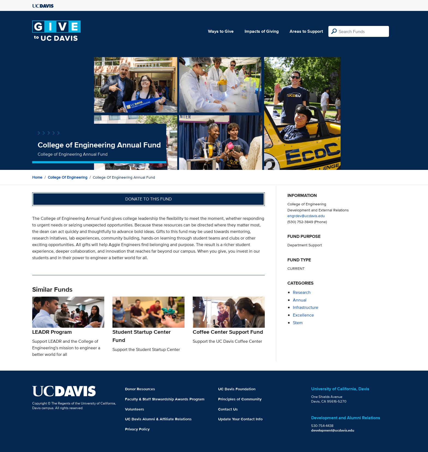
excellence (303, 315)
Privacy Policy (137, 429)
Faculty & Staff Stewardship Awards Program (164, 399)
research (302, 292)
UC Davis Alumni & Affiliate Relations (158, 419)
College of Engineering (67, 177)
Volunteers (134, 409)
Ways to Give (221, 31)
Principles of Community (239, 399)
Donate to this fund (148, 199)
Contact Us (228, 409)
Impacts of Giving (262, 31)
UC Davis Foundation (236, 389)
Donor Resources (140, 389)
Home (37, 177)
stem (298, 323)
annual (300, 300)
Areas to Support (306, 31)
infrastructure (305, 307)
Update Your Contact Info (240, 419)
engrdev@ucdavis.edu (306, 215)
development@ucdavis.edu (332, 430)
